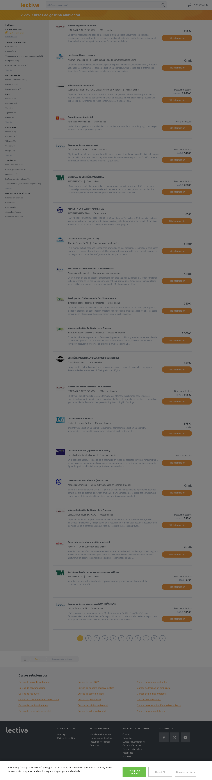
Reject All (160, 771)
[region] (106, 770)
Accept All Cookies (134, 772)
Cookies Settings (185, 771)
